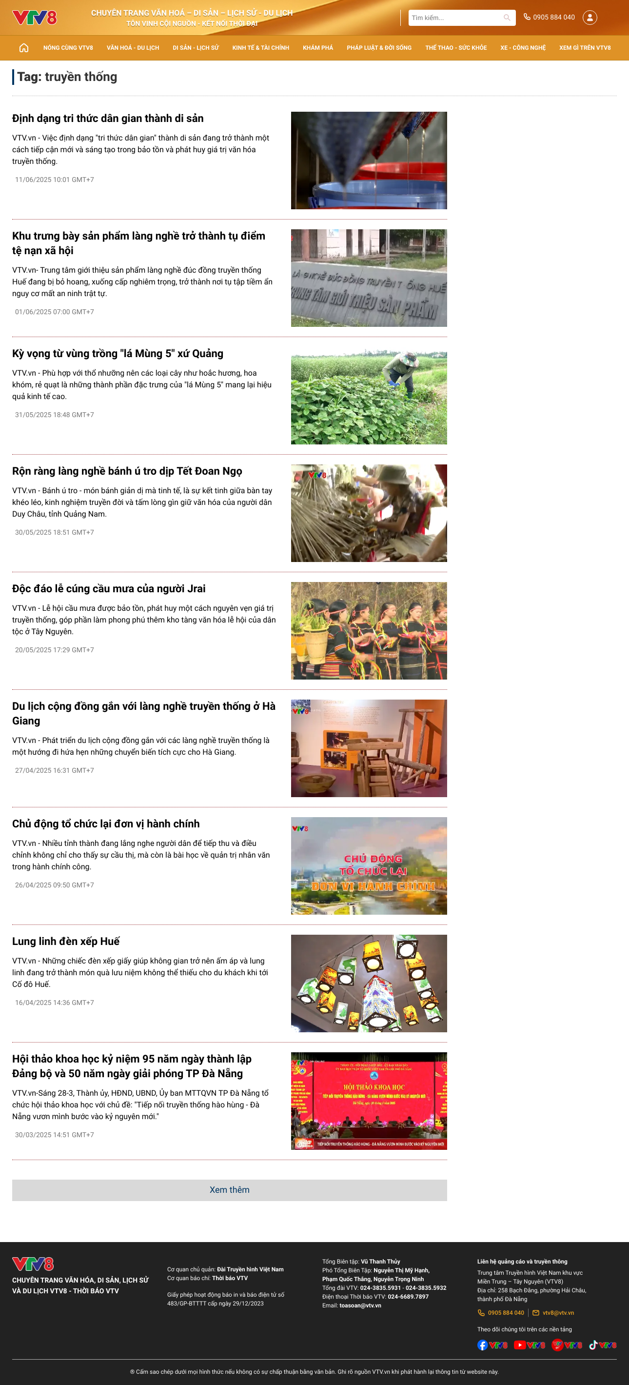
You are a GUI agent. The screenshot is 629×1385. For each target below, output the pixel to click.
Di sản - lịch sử (196, 47)
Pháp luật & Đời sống (379, 47)
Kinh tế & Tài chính (261, 47)
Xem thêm (230, 1190)
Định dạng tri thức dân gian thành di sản (108, 119)
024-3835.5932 (426, 1288)
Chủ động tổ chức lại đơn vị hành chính (106, 824)
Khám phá (318, 47)
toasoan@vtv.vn (360, 1305)
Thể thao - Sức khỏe (456, 47)
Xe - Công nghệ (523, 47)
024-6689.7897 (408, 1296)
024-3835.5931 (380, 1288)
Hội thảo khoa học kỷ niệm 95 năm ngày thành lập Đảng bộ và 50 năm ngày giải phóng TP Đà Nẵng (132, 1066)
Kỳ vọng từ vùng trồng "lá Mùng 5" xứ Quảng (117, 354)
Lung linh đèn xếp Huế (65, 942)
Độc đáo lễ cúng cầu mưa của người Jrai (109, 589)
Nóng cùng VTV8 (68, 47)
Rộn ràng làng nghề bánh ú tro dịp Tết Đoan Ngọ (127, 471)
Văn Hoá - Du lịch (133, 47)
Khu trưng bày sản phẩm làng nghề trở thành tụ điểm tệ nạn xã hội (138, 243)
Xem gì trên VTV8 (585, 47)
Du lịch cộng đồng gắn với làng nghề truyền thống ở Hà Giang (143, 714)
